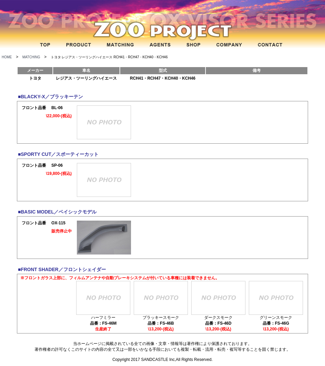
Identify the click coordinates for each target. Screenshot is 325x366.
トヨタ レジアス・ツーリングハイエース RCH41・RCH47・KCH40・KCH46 (109, 57)
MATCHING (31, 57)
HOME (7, 57)
